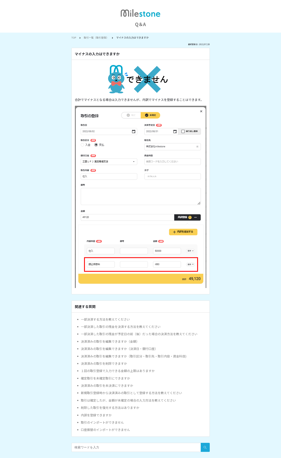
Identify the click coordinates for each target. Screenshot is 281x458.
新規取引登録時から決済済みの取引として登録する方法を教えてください (131, 392)
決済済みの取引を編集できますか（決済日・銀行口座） (119, 348)
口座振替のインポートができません (105, 429)
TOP (73, 37)
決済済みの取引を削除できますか (104, 363)
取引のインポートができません (102, 422)
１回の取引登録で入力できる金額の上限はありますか (118, 370)
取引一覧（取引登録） (96, 37)
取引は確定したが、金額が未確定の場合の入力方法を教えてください (128, 400)
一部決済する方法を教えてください (105, 319)
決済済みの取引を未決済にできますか (107, 385)
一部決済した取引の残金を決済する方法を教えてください (121, 326)
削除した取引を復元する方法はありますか (110, 407)
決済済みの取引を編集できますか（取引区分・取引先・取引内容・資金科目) (134, 356)
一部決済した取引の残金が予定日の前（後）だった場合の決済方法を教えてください (139, 334)
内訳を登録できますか (96, 415)
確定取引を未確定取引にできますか (105, 378)
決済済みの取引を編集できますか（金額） (110, 341)
